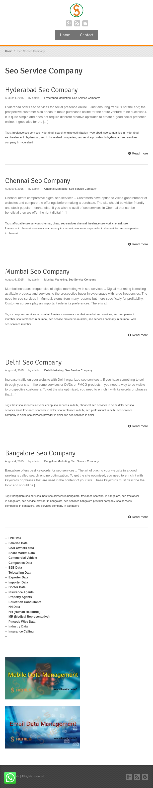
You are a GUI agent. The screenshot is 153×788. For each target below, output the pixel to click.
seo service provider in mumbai (68, 319)
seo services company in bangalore (57, 505)
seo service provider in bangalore (42, 500)
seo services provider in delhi (45, 414)
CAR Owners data (21, 548)
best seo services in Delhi (28, 405)
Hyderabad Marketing (57, 97)
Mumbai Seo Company (37, 271)
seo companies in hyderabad (121, 132)
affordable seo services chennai (31, 223)
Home (65, 34)
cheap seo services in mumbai (30, 314)
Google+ (69, 23)
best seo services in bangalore (61, 495)
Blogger (85, 23)
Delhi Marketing (53, 370)
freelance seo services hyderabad (32, 132)
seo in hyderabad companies (58, 137)
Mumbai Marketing (55, 279)
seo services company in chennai (52, 228)
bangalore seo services (26, 495)
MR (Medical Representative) (29, 616)
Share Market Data (22, 553)
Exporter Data (18, 577)
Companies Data (20, 563)
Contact (87, 34)
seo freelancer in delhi (71, 410)
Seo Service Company (86, 97)
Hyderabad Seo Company (41, 90)
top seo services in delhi (79, 414)
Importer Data (18, 582)
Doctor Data (17, 587)
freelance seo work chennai (105, 223)
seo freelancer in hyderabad (22, 137)
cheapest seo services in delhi (98, 405)
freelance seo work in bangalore (100, 495)
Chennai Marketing (55, 188)
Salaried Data (18, 543)
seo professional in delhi (100, 410)
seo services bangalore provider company (89, 500)
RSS (77, 23)
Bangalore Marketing (57, 461)
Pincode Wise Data (22, 621)
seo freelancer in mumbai (31, 319)
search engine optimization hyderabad (78, 132)
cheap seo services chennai (70, 223)
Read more (140, 153)
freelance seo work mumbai (68, 314)
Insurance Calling (21, 631)
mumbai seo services (99, 314)
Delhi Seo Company (33, 362)
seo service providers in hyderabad (99, 137)
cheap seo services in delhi (61, 405)
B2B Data (15, 567)
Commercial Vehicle (23, 558)
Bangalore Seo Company (40, 453)
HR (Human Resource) (24, 612)
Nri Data (14, 607)
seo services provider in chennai (94, 228)
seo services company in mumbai (109, 319)
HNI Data (15, 538)
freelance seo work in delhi (39, 410)
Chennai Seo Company (37, 180)
